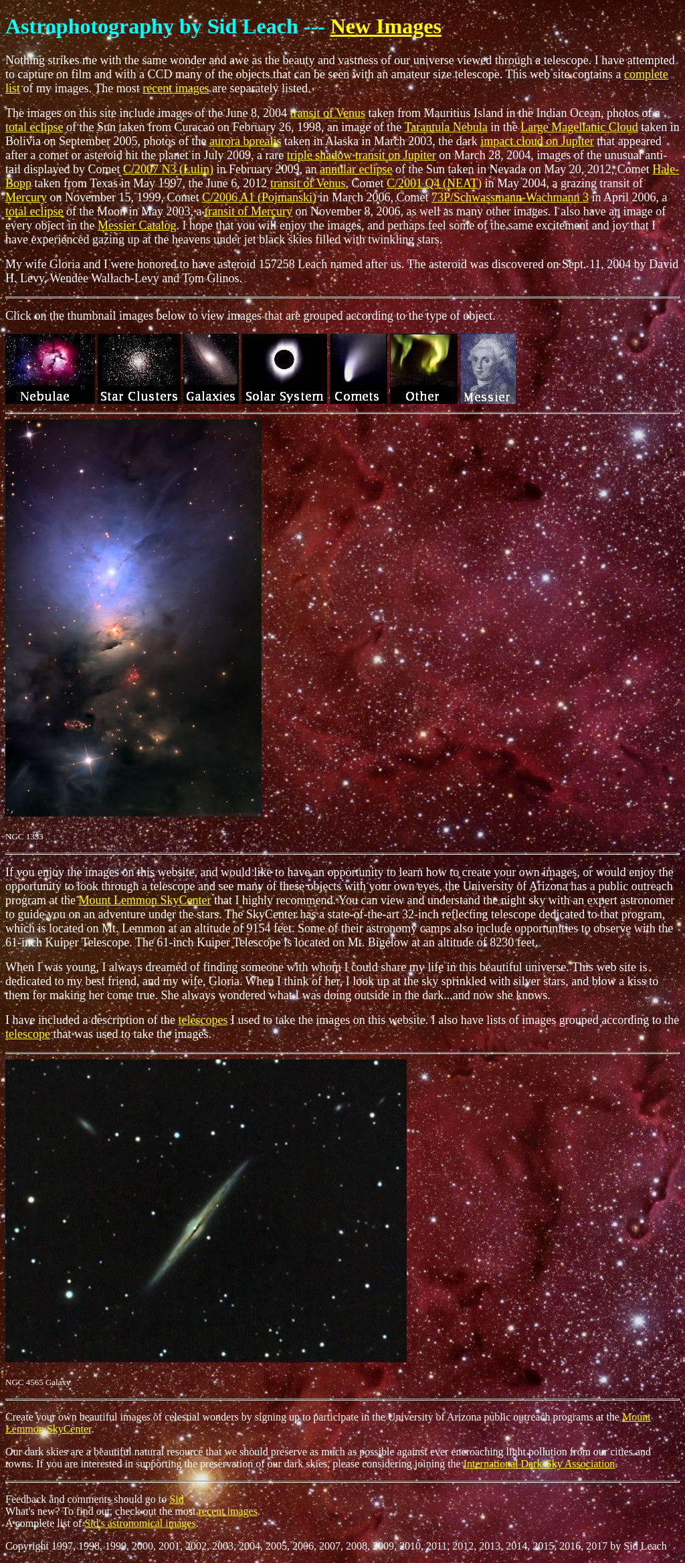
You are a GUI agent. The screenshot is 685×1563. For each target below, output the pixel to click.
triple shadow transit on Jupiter (361, 155)
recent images (175, 88)
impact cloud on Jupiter (536, 141)
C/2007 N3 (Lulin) (168, 169)
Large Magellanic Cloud (579, 127)
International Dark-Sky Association (539, 1463)
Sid (176, 1499)
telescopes (202, 1020)
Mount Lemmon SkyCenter (144, 900)
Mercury (26, 197)
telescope (27, 1034)
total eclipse (34, 127)
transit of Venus (327, 113)
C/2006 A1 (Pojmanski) (259, 197)
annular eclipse (356, 169)
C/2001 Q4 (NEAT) (434, 183)
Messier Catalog (137, 225)
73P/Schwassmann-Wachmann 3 (510, 197)
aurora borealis (245, 141)
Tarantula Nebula (446, 127)
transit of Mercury (248, 211)
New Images (386, 26)
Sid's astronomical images (139, 1523)
